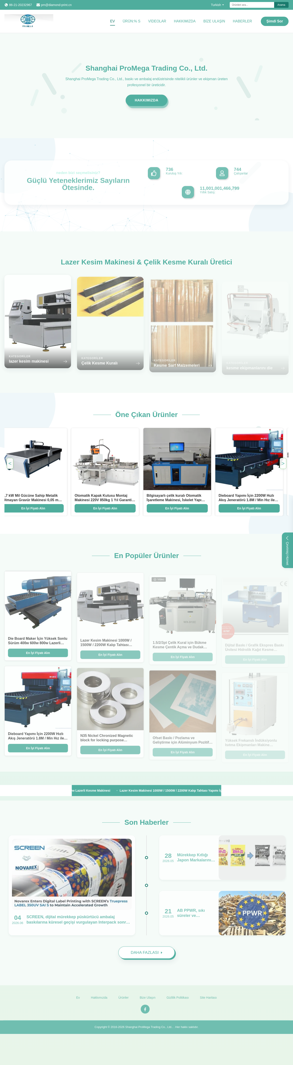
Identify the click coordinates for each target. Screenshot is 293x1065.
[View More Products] (26, 790)
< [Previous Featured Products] (10, 463)
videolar (157, 21)
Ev (112, 21)
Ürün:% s (132, 21)
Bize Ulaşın (214, 21)
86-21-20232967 (20, 5)
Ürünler (123, 1000)
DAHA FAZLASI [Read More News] (146, 954)
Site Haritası (208, 1000)
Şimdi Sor (274, 21)
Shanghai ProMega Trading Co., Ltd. (148, 1030)
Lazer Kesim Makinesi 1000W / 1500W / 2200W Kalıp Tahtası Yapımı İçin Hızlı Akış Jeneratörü (192, 790)
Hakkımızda (185, 21)
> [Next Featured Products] (283, 463)
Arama (281, 4)
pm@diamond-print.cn (56, 5)
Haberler (242, 21)
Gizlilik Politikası (177, 1000)
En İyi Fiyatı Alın (100, 508)
